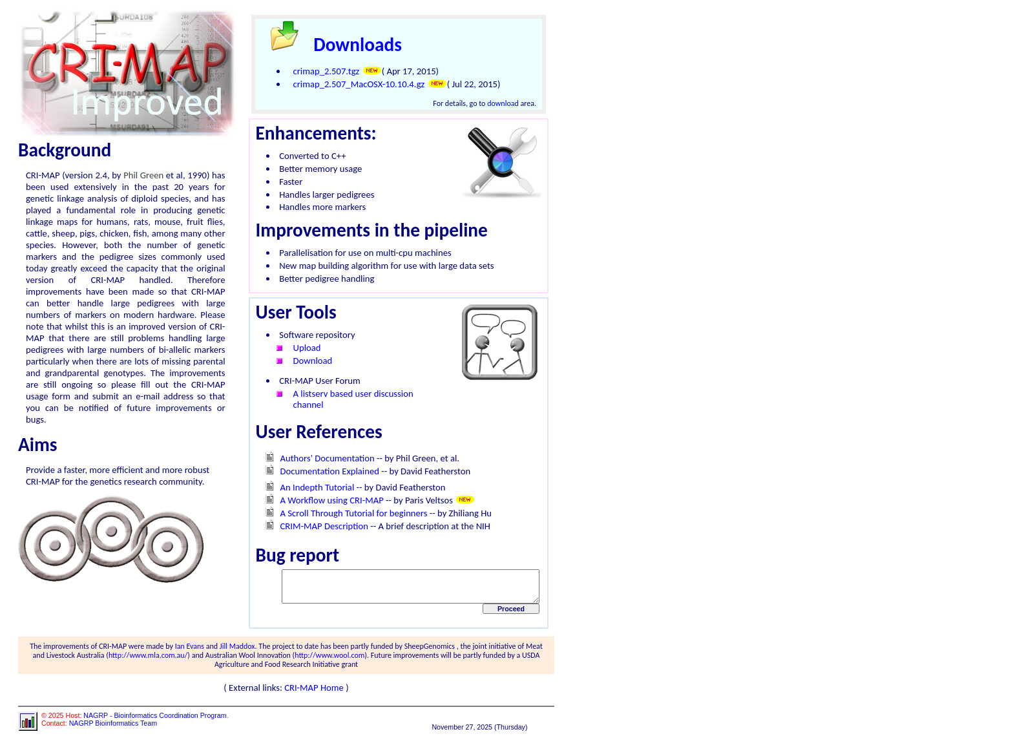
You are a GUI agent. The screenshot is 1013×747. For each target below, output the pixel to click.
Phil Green (148, 175)
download (510, 103)
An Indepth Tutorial (310, 487)
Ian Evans (186, 652)
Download (306, 360)
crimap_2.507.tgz (319, 71)
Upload (300, 347)
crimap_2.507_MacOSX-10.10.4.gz (352, 84)
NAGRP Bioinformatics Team (113, 729)
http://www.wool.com (308, 661)
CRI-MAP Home (318, 693)
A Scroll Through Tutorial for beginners (347, 513)
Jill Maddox (234, 652)
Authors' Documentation (320, 458)
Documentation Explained (322, 471)
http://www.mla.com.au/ (126, 661)
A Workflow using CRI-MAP (325, 500)
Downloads (351, 44)
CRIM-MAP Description (317, 526)
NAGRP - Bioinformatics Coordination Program (154, 721)
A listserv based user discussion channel (346, 399)
